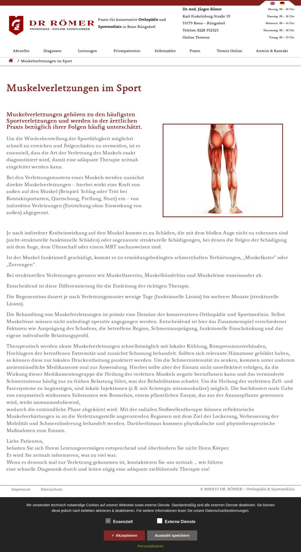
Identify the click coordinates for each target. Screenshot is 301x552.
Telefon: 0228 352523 (200, 31)
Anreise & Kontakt (272, 51)
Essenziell (119, 521)
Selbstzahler (165, 51)
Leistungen (88, 51)
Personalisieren (150, 546)
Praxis (196, 51)
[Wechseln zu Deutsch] (282, 3)
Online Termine (196, 38)
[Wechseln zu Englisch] (272, 3)
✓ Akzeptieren (124, 535)
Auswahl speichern (172, 535)
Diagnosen (53, 51)
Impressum (20, 490)
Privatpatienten (126, 51)
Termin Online (229, 51)
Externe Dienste (176, 521)
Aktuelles (21, 51)
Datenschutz (51, 490)
